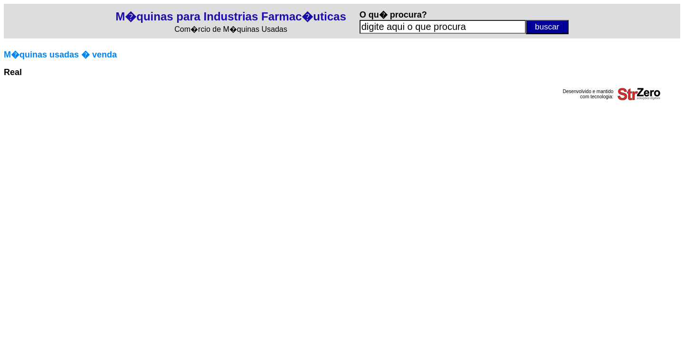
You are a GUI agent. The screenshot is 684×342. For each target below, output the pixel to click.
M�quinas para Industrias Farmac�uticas (230, 16)
